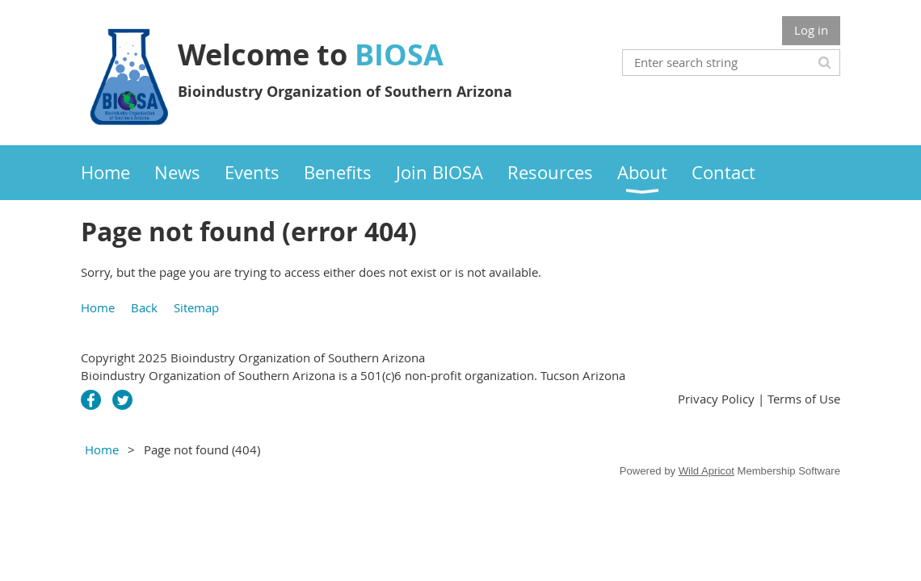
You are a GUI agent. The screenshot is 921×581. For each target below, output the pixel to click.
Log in (811, 30)
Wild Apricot (706, 471)
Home (98, 307)
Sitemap (196, 307)
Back (144, 307)
